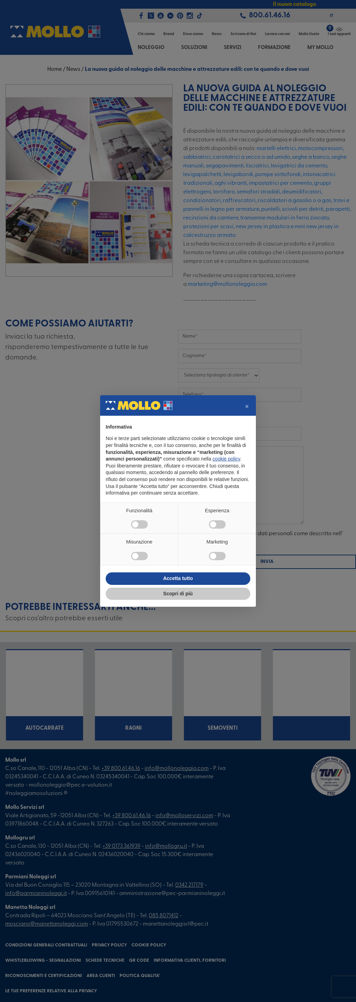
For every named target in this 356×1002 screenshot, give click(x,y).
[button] (246, 406)
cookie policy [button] (226, 459)
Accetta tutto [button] (178, 578)
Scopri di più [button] (178, 593)
